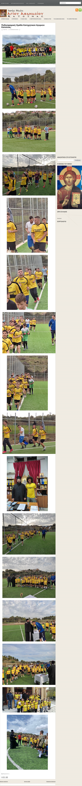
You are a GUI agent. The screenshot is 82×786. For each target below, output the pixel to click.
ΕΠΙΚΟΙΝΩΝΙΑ (41, 3)
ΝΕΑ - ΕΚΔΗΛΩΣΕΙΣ (30, 3)
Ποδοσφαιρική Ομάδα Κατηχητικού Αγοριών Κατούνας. (23, 26)
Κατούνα (59, 218)
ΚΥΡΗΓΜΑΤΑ (15, 19)
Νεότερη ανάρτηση (4, 781)
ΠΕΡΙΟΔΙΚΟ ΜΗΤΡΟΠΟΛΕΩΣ (17, 3)
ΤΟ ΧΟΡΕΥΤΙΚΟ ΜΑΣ (72, 19)
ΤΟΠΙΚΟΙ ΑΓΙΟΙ (47, 19)
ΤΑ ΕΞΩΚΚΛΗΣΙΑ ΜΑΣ (59, 19)
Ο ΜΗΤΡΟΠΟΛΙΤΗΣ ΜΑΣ (35, 19)
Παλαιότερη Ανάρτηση (51, 781)
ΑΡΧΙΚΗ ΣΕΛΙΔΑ (5, 19)
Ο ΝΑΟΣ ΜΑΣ (24, 19)
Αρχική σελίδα (5, 3)
